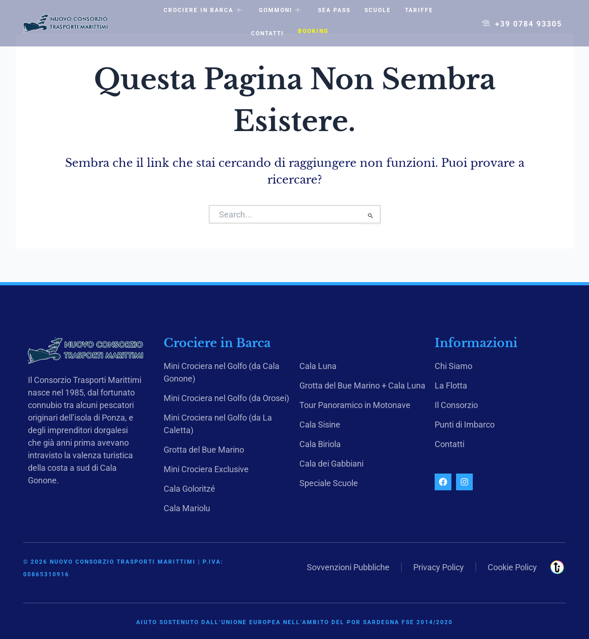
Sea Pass (334, 10)
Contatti (267, 33)
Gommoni (280, 10)
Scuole (377, 10)
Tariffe (419, 10)
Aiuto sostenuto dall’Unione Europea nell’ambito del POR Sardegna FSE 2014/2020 (294, 622)
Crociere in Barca (203, 10)
